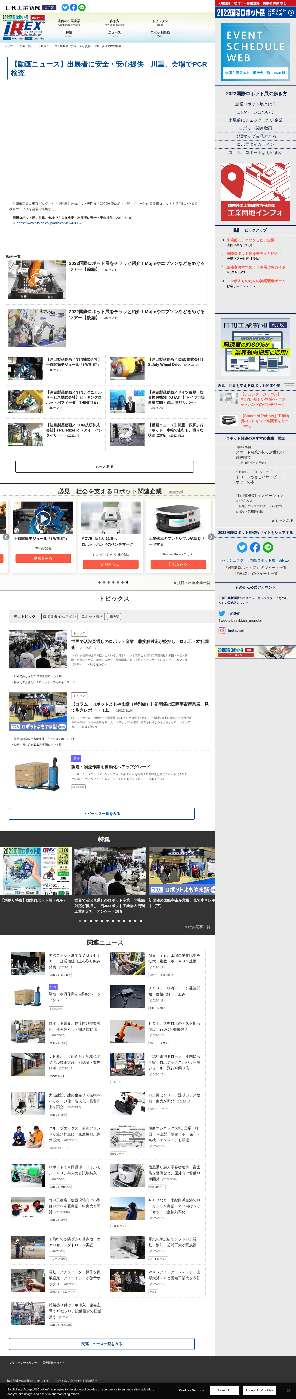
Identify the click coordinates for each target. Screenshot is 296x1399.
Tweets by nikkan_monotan (241, 620)
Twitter (234, 613)
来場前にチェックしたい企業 (255, 120)
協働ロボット (118, 1153)
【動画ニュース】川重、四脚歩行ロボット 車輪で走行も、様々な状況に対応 (176, 430)
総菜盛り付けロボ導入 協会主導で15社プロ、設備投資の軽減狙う (75, 1311)
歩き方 (114, 22)
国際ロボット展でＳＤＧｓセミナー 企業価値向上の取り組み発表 (75, 961)
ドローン (116, 1082)
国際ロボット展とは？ (255, 104)
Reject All (224, 1390)
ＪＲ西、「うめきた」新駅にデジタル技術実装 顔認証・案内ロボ (75, 1062)
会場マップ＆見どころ (255, 136)
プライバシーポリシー (23, 1362)
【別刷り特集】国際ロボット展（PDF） (33, 900)
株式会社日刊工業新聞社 (80, 1381)
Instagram (236, 630)
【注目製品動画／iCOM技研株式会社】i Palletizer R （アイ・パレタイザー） (74, 430)
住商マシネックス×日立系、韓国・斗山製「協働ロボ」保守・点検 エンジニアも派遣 (174, 1134)
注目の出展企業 (69, 22)
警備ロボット (157, 1186)
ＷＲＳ (153, 1291)
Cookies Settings (191, 1390)
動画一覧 (25, 46)
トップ (9, 46)
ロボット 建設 (58, 1115)
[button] (80, 920)
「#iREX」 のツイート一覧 (255, 574)
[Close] (289, 1390)
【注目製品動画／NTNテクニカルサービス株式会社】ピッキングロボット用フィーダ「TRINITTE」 (74, 397)
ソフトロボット (158, 1258)
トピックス (160, 22)
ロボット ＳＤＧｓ (60, 974)
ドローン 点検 (58, 1258)
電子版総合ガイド (54, 1362)
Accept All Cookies (259, 1390)
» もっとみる (283, 521)
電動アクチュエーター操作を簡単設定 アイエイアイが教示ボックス (75, 1278)
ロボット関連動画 (255, 128)
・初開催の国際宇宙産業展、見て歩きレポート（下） (44, 739)
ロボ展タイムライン (255, 144)
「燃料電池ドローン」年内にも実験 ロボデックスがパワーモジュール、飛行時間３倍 (174, 1062)
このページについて (255, 112)
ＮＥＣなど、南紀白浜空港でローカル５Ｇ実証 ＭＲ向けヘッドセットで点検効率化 (174, 1206)
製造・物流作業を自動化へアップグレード (110, 767)
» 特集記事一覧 (197, 927)
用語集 (114, 616)
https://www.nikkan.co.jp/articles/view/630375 (50, 223)
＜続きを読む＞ (97, 664)
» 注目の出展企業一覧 (192, 583)
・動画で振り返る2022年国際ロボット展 (36, 676)
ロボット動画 (160, 34)
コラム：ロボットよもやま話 (255, 152)
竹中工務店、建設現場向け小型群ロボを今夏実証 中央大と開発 (75, 1206)
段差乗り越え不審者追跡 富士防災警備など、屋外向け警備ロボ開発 (174, 1173)
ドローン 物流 (157, 1008)
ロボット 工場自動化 (161, 974)
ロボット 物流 (58, 1043)
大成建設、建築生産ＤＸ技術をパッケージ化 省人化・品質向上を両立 (75, 1101)
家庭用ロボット (59, 1148)
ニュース (114, 34)
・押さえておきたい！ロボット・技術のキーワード (43, 682)
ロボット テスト (158, 1043)
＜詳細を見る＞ (156, 779)
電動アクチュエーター (62, 1291)
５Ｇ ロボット (119, 1226)
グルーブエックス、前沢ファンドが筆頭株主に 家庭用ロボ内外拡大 (75, 1134)
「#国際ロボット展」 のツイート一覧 (255, 567)
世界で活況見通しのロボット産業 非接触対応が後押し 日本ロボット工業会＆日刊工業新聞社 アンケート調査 (109, 905)
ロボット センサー (159, 1109)
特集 (69, 34)
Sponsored (78, 786)
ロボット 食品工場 (60, 1324)
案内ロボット (57, 1076)
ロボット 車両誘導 (60, 1186)
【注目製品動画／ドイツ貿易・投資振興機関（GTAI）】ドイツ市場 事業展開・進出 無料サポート (176, 397)
